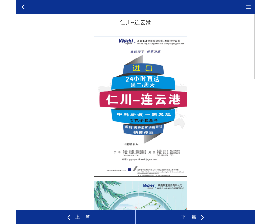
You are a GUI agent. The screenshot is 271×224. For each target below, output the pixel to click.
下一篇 (193, 217)
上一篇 (78, 217)
